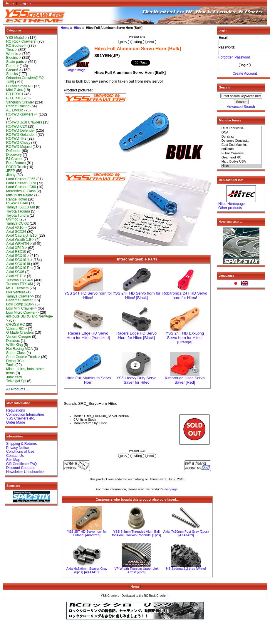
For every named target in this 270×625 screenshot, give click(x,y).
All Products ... (17, 389)
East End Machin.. (241, 145)
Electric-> (13, 58)
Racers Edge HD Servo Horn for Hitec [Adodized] (88, 335)
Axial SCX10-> (17, 256)
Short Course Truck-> (23, 357)
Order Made (15, 422)
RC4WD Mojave (19, 147)
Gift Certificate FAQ (21, 464)
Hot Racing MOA (19, 349)
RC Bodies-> (16, 46)
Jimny (11, 175)
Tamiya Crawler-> (20, 296)
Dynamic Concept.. (241, 141)
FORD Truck (16, 167)
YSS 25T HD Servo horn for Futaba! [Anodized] (87, 533)
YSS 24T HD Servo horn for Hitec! (88, 295)
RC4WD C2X (16, 126)
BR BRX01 (14, 94)
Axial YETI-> (16, 276)
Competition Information (25, 414)
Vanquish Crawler (20, 102)
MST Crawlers (17, 288)
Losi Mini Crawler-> (21, 308)
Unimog (12, 219)
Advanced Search (241, 107)
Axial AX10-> (16, 227)
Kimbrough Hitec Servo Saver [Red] (185, 380)
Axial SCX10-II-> (19, 260)
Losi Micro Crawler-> (22, 312)
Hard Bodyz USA (241, 162)
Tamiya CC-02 (17, 223)
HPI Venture (15, 292)
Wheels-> (13, 54)
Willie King (14, 345)
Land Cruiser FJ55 (20, 179)
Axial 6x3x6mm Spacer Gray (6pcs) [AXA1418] (86, 570)
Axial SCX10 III (18, 264)
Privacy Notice (17, 448)
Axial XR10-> (16, 248)
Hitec (77, 27)
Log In (25, 3)
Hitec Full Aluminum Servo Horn (88, 380)
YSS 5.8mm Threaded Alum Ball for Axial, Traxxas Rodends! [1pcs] (136, 533)
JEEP (10, 171)
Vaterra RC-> (16, 329)
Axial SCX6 (15, 272)
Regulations (15, 410)
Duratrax (13, 341)
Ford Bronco (16, 163)
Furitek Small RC (19, 86)
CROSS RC (15, 324)
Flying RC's (15, 361)
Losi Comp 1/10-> (20, 304)
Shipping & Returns (21, 444)
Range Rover (16, 199)
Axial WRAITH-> (19, 244)
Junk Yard (14, 377)
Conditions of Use (20, 451)
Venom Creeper (18, 337)
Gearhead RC (241, 158)
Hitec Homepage (231, 204)
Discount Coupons (20, 468)
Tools (10, 365)
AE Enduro (15, 110)
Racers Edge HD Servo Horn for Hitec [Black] (136, 335)
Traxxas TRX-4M (19, 284)
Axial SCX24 (16, 232)
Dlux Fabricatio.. (241, 128)
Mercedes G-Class (21, 191)
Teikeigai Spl (16, 381)
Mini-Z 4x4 (14, 90)
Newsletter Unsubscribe (25, 472)
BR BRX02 (14, 98)
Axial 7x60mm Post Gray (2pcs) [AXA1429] (186, 533)
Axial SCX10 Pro (19, 268)
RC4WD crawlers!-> (22, 114)
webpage (171, 489)
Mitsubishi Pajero (19, 195)
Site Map (13, 460)
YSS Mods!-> (16, 38)
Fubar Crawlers (241, 153)
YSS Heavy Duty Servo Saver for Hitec (136, 380)
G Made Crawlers (20, 332)
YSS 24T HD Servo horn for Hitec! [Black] (136, 295)
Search (224, 87)
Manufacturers (230, 120)
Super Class (16, 353)
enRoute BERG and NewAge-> (29, 318)
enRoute (241, 149)
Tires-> (11, 50)
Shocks (12, 74)
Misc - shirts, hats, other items (25, 371)
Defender (13, 151)
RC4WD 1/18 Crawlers (24, 122)
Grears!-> (13, 70)
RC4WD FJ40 (17, 203)
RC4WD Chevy (18, 143)
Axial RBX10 (16, 252)
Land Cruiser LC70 (21, 183)
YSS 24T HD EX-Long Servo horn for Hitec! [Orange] (185, 337)
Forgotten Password (234, 57)
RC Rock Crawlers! (21, 41)
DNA (241, 133)
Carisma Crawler (19, 300)
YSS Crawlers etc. (20, 418)
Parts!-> (12, 66)
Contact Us (15, 456)
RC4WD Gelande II (21, 135)
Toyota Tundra (17, 215)
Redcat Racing (17, 106)
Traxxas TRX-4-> (19, 280)
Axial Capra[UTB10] (22, 235)
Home (10, 3)
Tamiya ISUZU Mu (20, 207)
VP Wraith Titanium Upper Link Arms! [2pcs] (136, 570)
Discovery (14, 155)
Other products (230, 208)
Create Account (245, 73)
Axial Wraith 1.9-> (20, 240)
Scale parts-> (16, 62)
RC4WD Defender (20, 130)
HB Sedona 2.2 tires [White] (186, 568)
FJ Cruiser (14, 159)
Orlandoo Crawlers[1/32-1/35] (25, 80)
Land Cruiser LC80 (21, 187)
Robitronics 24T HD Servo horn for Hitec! (184, 295)
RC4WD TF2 (16, 138)
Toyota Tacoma (18, 211)
